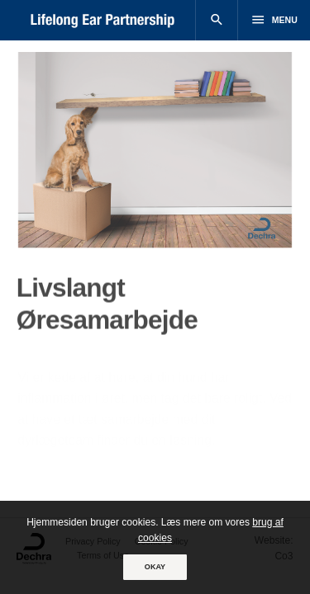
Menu (273, 19)
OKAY (155, 567)
